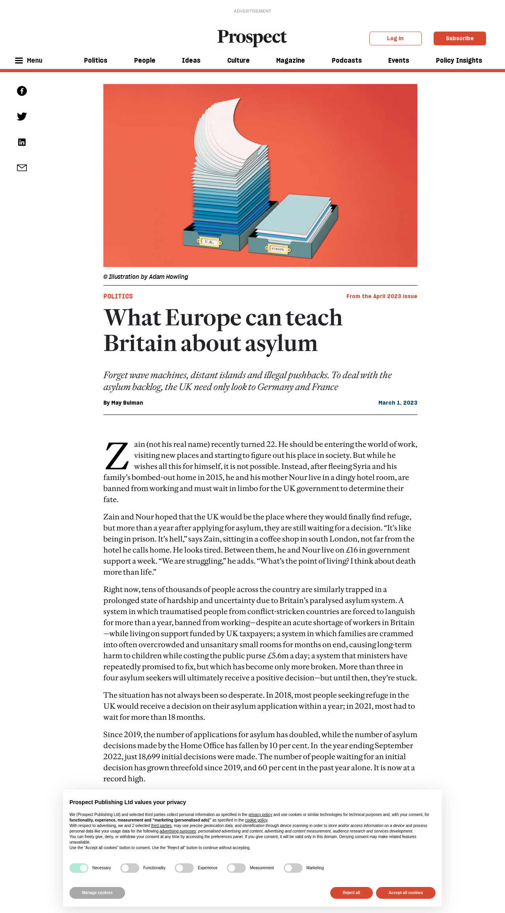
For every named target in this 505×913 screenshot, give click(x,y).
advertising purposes (177, 831)
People (144, 60)
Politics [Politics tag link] (118, 296)
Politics (95, 60)
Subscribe (460, 38)
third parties (161, 825)
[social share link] (22, 168)
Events (398, 60)
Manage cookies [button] (97, 893)
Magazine (290, 60)
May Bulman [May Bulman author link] (127, 402)
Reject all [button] (351, 893)
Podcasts (347, 60)
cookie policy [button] (256, 820)
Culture (238, 60)
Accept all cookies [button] (406, 893)
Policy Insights (459, 60)
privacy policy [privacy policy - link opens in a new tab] (260, 814)
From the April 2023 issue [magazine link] (381, 296)
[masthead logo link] (252, 38)
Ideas (191, 60)
